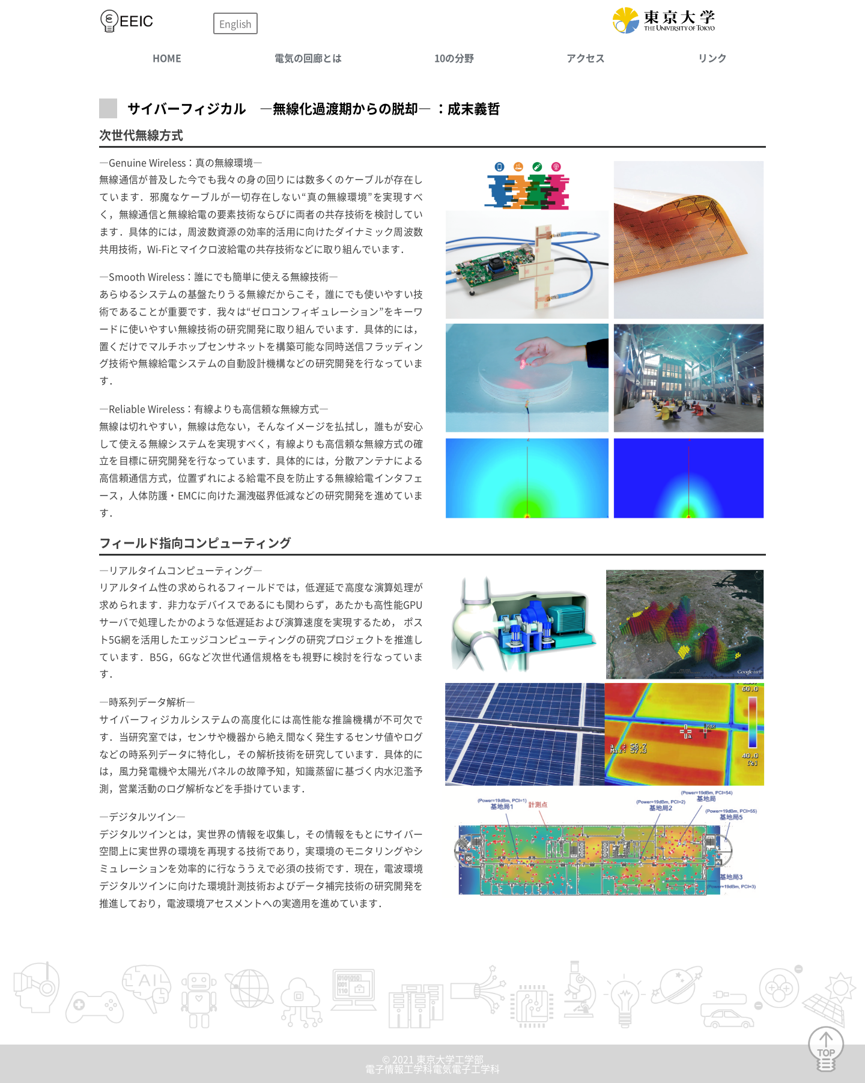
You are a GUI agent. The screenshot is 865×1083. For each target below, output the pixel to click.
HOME (167, 57)
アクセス (585, 57)
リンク (712, 57)
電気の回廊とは (308, 57)
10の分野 (454, 57)
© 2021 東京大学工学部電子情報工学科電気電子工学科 (432, 1064)
